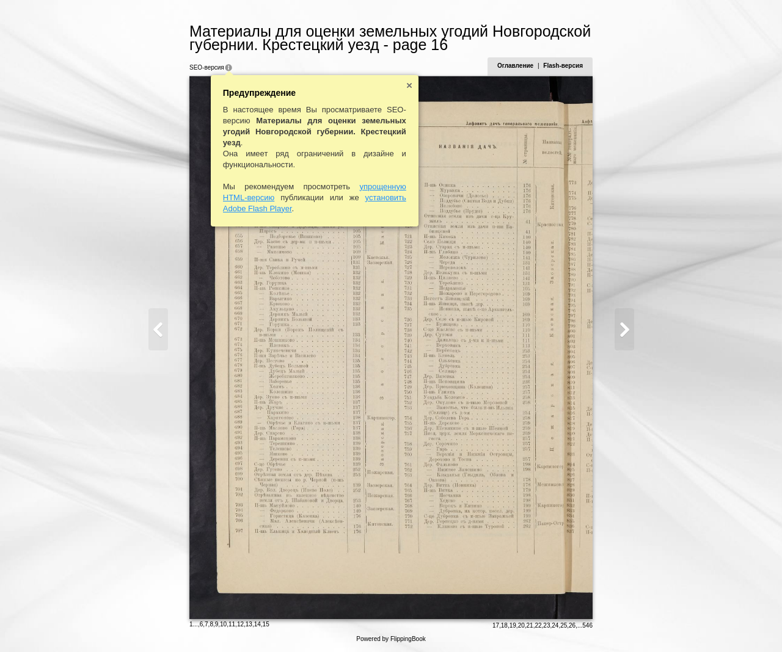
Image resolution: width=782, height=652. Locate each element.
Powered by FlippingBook (390, 639)
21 (530, 625)
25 (563, 625)
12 (240, 624)
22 (538, 625)
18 (504, 625)
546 (587, 625)
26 (572, 625)
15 (266, 624)
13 (249, 624)
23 (546, 625)
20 (521, 625)
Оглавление (515, 65)
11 (231, 624)
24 (555, 625)
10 (223, 624)
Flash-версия (563, 65)
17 (495, 625)
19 (513, 625)
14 (257, 624)
